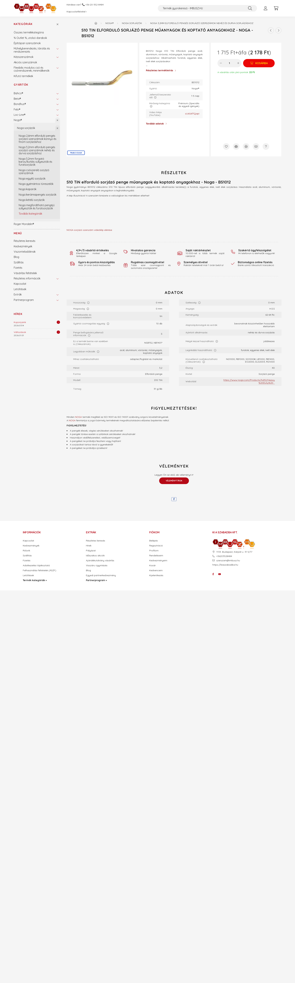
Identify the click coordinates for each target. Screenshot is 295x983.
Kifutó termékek (23, 76)
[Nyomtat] (246, 146)
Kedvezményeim (158, 560)
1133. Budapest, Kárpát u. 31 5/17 (234, 552)
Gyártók (21, 84)
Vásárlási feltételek (25, 273)
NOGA (78, 416)
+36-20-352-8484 (94, 4)
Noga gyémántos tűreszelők (36, 183)
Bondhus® (20, 104)
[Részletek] (58, 322)
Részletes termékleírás (159, 70)
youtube (219, 574)
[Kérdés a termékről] (266, 146)
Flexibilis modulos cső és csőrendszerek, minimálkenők (31, 69)
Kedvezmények (23, 246)
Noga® (18, 120)
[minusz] (220, 63)
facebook (213, 574)
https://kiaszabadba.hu (225, 564)
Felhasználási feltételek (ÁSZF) (39, 570)
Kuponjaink (20, 322)
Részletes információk (27, 278)
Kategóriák (23, 24)
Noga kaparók (27, 189)
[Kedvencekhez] (226, 146)
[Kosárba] (259, 63)
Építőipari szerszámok (27, 43)
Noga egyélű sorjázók (32, 178)
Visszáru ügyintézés (96, 565)
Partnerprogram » (96, 580)
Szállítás (19, 262)
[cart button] (276, 8)
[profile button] (265, 8)
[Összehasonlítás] (236, 146)
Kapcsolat (20, 283)
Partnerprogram (24, 300)
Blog (16, 257)
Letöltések (20, 289)
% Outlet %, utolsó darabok (30, 38)
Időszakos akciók (95, 555)
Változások (20, 332)
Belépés (153, 540)
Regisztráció (156, 545)
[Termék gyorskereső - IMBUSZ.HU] (207, 8)
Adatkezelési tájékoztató (36, 565)
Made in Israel (76, 153)
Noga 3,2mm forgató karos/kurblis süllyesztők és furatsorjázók (35, 161)
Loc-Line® (19, 114)
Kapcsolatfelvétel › (77, 11)
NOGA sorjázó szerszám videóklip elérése (89, 229)
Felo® (17, 109)
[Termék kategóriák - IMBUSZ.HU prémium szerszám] (96, 23)
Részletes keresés (24, 241)
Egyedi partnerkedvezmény (101, 575)
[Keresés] (250, 8)
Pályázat (91, 550)
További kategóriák (30, 213)
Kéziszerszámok (23, 57)
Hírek (18, 314)
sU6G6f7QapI (192, 113)
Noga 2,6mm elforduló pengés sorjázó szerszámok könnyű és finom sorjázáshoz (37, 138)
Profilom (153, 550)
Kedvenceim (156, 570)
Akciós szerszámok (25, 62)
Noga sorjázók (26, 128)
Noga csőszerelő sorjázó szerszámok (34, 171)
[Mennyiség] (229, 63)
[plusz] (238, 63)
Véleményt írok (174, 480)
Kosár (152, 565)
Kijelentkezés (156, 575)
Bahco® (18, 93)
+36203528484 (224, 556)
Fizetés (18, 267)
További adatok (155, 123)
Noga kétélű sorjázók (32, 200)
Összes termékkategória (29, 32)
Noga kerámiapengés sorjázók (37, 194)
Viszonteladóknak (25, 251)
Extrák (18, 294)
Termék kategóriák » (35, 580)
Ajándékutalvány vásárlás (100, 560)
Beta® (17, 98)
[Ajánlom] (256, 146)
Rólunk (26, 550)
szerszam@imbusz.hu (228, 560)
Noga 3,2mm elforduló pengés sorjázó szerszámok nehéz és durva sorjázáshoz (37, 150)
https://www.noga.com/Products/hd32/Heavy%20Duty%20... (249, 381)
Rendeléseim (156, 555)
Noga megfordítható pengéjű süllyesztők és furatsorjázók (37, 207)
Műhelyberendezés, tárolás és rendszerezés (32, 50)
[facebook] (174, 499)
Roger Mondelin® (24, 224)
